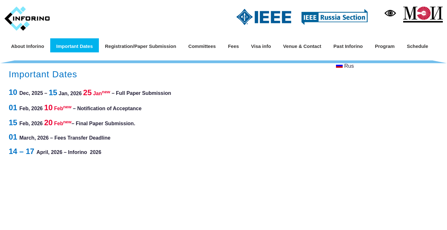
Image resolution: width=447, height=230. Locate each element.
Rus (345, 66)
